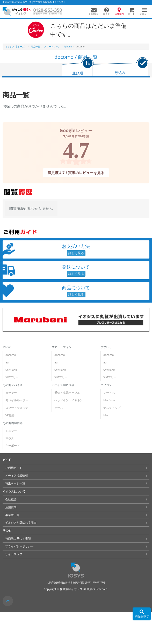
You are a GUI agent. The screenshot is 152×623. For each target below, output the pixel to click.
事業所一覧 (12, 515)
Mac (105, 415)
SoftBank (11, 370)
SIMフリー (12, 377)
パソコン (106, 385)
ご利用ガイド (13, 468)
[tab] (77, 67)
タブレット (107, 347)
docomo (10, 355)
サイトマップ (13, 554)
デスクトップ (111, 408)
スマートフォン (61, 347)
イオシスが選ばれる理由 (21, 522)
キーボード (12, 445)
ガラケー (11, 393)
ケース (58, 408)
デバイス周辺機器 (63, 385)
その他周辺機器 (13, 423)
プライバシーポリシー (19, 546)
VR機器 (10, 415)
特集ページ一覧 (15, 483)
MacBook (109, 400)
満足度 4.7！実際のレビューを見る (76, 172)
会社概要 (11, 499)
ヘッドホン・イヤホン (68, 400)
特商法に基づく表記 (18, 538)
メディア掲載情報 (16, 475)
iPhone (7, 347)
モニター (11, 431)
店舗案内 (11, 507)
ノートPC (109, 393)
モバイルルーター (16, 400)
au (7, 362)
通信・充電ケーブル (67, 393)
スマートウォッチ (16, 408)
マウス (9, 438)
